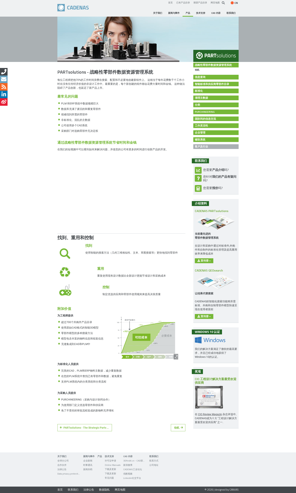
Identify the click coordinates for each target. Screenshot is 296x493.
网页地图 (215, 2)
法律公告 (88, 489)
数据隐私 (104, 489)
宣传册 (204, 260)
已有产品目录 (183, 2)
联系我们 (73, 489)
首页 (170, 2)
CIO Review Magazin (210, 414)
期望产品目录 (200, 2)
